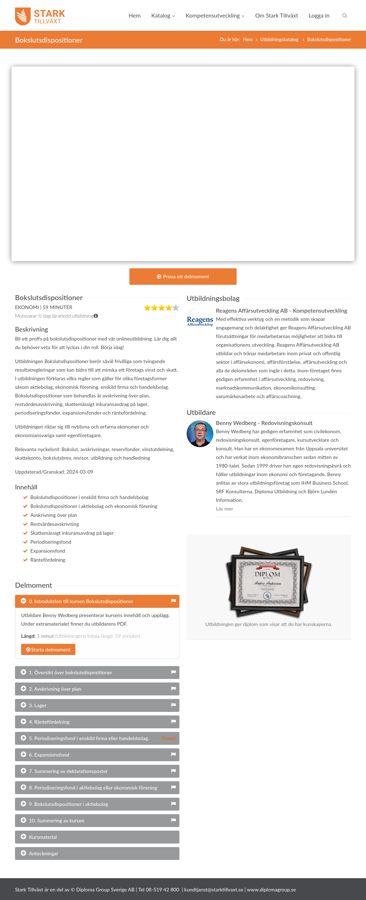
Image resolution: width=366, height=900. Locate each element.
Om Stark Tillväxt (276, 15)
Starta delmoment (48, 649)
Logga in (319, 15)
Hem (135, 15)
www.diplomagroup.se (271, 889)
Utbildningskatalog (280, 39)
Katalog (163, 15)
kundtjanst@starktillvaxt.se (213, 889)
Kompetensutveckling (215, 15)
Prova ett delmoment (183, 276)
